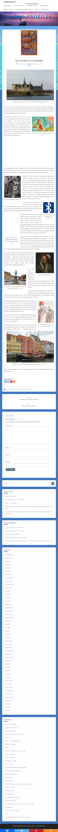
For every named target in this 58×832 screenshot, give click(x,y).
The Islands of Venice (10, 496)
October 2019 (8, 581)
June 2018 (7, 627)
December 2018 (9, 607)
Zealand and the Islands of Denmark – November (17, 817)
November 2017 (9, 651)
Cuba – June (8, 737)
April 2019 (7, 597)
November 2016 (9, 690)
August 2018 (8, 621)
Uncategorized (9, 807)
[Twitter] (8, 381)
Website (8, 462)
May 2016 (7, 710)
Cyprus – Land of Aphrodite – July (13, 741)
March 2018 (8, 637)
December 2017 (9, 647)
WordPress (33, 826)
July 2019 (7, 591)
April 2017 (7, 674)
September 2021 (9, 554)
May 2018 (7, 631)
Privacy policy (45, 9)
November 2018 (9, 611)
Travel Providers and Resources (23, 9)
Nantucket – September (11, 774)
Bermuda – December (10, 724)
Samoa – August (9, 780)
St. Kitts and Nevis (9, 787)
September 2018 (9, 617)
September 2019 (9, 584)
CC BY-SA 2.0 (44, 364)
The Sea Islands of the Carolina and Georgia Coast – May (19, 804)
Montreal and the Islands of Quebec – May (15, 767)
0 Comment (38, 64)
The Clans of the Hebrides (16, 527)
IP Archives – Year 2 (19, 5)
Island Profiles (9, 2)
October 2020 (8, 558)
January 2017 (8, 684)
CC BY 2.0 (52, 326)
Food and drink (43, 5)
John (32, 64)
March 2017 (8, 677)
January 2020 (8, 574)
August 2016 (8, 700)
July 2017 (7, 664)
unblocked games (9, 537)
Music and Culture (7, 9)
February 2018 (8, 641)
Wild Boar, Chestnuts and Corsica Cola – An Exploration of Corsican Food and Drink (30, 541)
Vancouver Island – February (12, 810)
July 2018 (7, 624)
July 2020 (7, 564)
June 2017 (7, 667)
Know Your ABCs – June (11, 757)
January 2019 (8, 604)
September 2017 (9, 657)
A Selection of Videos (15, 534)
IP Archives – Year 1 (31, 5)
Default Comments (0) (10, 419)
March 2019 (8, 601)
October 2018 (8, 614)
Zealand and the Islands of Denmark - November (19, 389)
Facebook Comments (20, 419)
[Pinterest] (11, 381)
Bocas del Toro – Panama (11, 727)
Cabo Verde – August (10, 731)
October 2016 (8, 694)
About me (37, 9)
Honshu (7, 747)
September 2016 (9, 697)
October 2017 (8, 654)
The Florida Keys (9, 794)
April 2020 (7, 571)
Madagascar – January (10, 761)
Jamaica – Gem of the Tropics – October (15, 751)
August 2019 (8, 588)
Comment (9, 425)
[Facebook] (5, 381)
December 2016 (9, 687)
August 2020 (8, 561)
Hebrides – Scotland (10, 744)
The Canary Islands (10, 790)
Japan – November (10, 754)
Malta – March (8, 764)
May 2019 (7, 594)
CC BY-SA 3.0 (20, 288)
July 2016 (7, 704)
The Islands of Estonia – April (12, 797)
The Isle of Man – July (10, 800)
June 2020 (7, 568)
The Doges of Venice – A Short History (14, 499)
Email (7, 455)
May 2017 (7, 670)
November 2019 (9, 578)
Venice (6, 814)
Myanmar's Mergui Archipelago (13, 770)
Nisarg (43, 826)
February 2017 (8, 680)
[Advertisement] (29, 152)
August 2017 (8, 661)
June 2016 (7, 707)
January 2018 (8, 644)
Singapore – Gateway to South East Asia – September (18, 784)
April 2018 (7, 634)
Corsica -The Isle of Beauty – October (14, 734)
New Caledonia (9, 777)
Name (8, 447)
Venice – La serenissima (11, 503)
